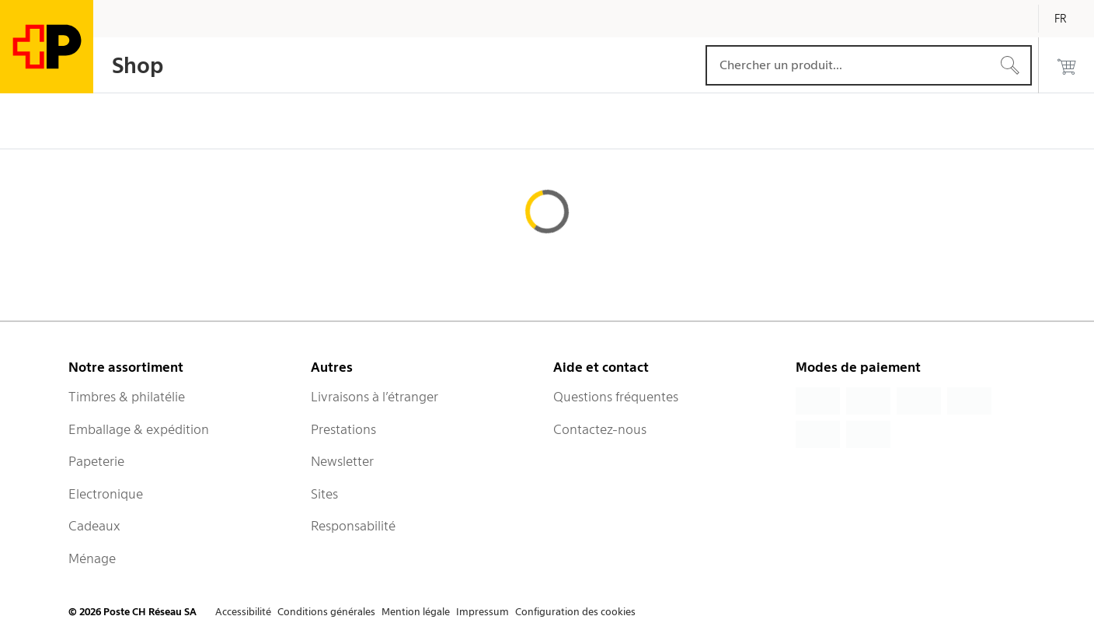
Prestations (343, 429)
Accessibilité (243, 612)
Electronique (105, 494)
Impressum (482, 612)
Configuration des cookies (575, 612)
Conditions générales (326, 612)
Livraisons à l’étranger (374, 396)
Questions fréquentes (615, 396)
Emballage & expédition (138, 429)
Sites (324, 494)
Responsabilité (353, 526)
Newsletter (342, 461)
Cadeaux (94, 526)
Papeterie (96, 461)
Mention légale (416, 612)
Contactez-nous (599, 429)
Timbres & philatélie (126, 396)
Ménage (92, 558)
